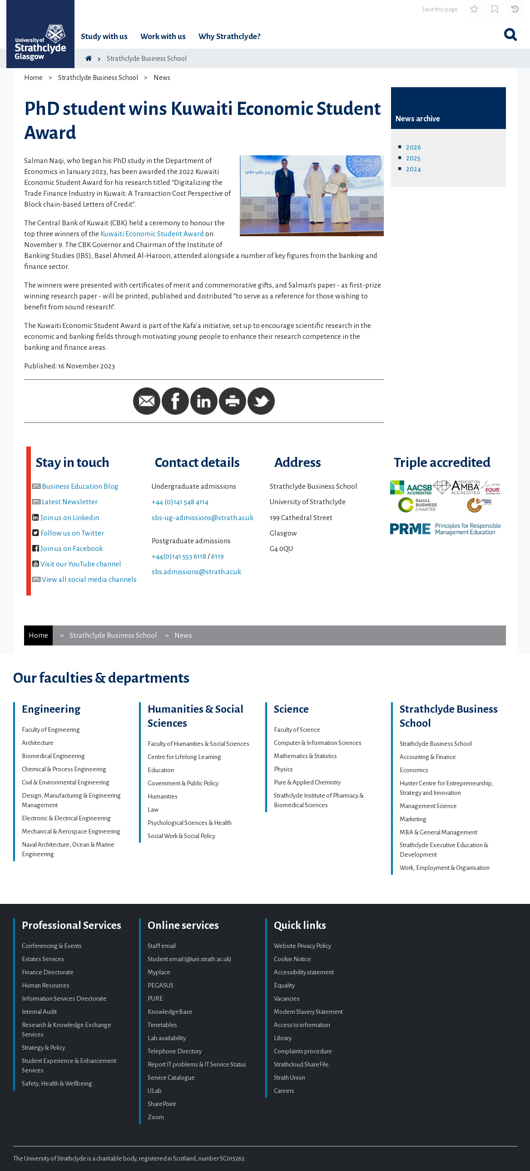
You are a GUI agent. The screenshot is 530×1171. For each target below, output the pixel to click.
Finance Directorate (48, 972)
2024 (413, 169)
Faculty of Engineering (51, 729)
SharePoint (162, 1104)
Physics (283, 769)
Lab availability (167, 1038)
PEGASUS (160, 985)
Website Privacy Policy (302, 946)
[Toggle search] (510, 34)
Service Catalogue (171, 1077)
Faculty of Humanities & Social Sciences (198, 743)
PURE (155, 998)
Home (33, 77)
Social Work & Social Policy (181, 836)
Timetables (162, 1025)
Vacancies (287, 998)
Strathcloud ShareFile (301, 1064)
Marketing (413, 819)
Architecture (38, 742)
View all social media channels (89, 579)
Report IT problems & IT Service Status (197, 1064)
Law (153, 809)
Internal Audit (39, 1011)
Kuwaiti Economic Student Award (152, 234)
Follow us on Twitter (72, 533)
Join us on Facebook (71, 548)
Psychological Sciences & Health (190, 822)
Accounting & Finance (428, 757)
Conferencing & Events (52, 946)
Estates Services (43, 959)
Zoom (156, 1117)
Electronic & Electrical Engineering (66, 818)
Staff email (162, 946)
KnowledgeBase (170, 1011)
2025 (413, 158)
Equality (284, 985)
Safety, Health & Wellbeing (57, 1083)
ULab (155, 1090)
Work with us (163, 36)
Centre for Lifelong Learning (184, 757)
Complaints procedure (303, 1051)
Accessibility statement (304, 972)
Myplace (159, 972)
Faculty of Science (297, 729)
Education (161, 770)
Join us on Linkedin (69, 517)
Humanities (163, 796)
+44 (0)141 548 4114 (180, 502)
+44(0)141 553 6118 (179, 556)
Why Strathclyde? (229, 36)
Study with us (104, 36)
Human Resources (45, 985)
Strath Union (289, 1077)
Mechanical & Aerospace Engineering (71, 831)
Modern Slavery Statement (308, 1011)
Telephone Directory (175, 1051)
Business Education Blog (80, 486)
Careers (284, 1090)
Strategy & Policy (43, 1047)
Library (283, 1038)
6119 (217, 556)
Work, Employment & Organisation (445, 867)
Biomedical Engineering (53, 756)
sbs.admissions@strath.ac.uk (196, 572)
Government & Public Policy (183, 783)
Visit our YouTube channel (80, 564)
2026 (413, 147)
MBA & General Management (438, 832)
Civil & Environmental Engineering (65, 782)
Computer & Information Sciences (318, 742)
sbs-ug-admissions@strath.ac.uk (202, 517)
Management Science (428, 806)
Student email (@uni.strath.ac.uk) (189, 959)
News (162, 77)
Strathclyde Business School (147, 58)
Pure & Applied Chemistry (307, 782)
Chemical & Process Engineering (64, 769)
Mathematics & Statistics (305, 756)
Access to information (302, 1025)
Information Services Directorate (64, 998)
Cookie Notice (292, 959)
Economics (414, 770)
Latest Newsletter (70, 502)
